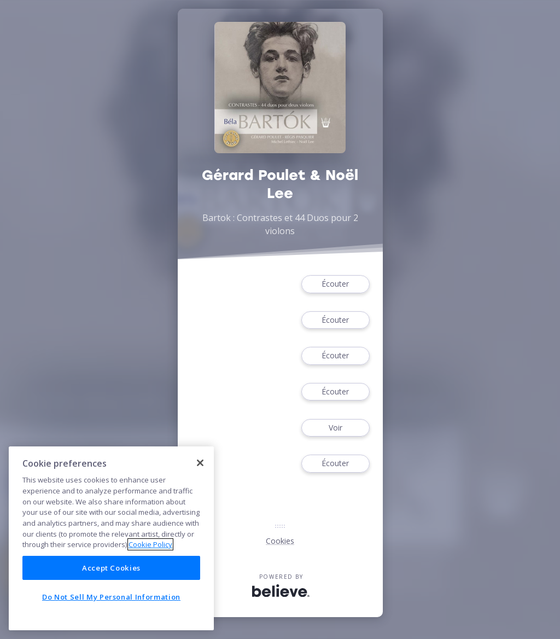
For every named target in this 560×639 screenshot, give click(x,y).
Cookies (280, 541)
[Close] (200, 463)
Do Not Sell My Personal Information (111, 597)
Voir (335, 428)
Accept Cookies (111, 568)
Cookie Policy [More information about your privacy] (150, 544)
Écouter (335, 284)
